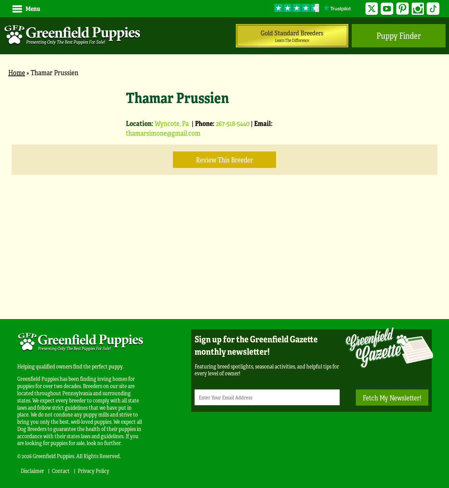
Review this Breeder (224, 159)
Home (16, 72)
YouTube (387, 8)
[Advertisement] (224, 257)
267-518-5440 (233, 123)
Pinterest (402, 8)
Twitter (371, 8)
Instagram (418, 8)
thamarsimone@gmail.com (163, 133)
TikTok (433, 8)
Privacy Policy (93, 471)
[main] (224, 194)
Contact (61, 471)
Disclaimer (32, 471)
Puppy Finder (398, 36)
